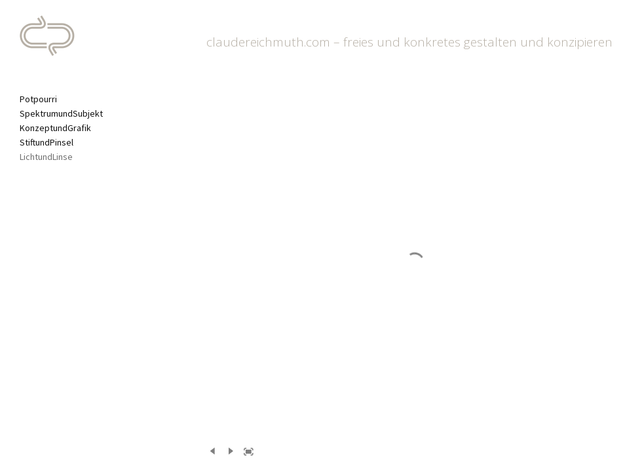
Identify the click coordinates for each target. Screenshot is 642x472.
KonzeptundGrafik (55, 128)
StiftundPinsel (46, 142)
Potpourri (38, 99)
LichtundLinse (46, 157)
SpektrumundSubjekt (61, 113)
